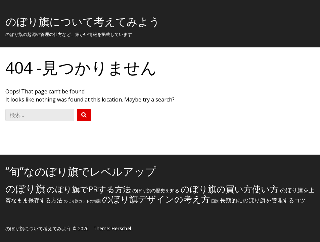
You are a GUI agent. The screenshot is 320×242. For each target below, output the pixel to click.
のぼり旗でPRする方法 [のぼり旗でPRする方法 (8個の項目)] (89, 189)
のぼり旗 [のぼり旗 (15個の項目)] (25, 188)
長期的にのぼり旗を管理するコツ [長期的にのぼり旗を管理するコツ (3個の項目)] (263, 200)
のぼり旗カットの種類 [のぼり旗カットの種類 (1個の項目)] (82, 201)
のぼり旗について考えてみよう (82, 21)
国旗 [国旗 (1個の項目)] (215, 201)
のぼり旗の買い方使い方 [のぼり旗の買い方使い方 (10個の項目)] (230, 189)
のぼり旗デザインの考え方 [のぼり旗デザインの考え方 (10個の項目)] (156, 199)
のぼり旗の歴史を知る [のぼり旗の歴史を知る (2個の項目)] (155, 190)
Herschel (121, 228)
